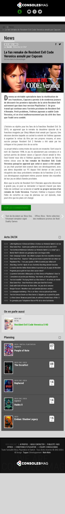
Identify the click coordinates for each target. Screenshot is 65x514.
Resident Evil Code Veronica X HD (31, 324)
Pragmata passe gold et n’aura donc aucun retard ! (24, 271)
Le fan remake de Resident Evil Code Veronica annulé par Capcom (33, 29)
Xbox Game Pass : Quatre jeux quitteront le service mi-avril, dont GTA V (30, 247)
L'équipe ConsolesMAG (48, 447)
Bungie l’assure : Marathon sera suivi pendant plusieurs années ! (28, 289)
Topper (25, 452)
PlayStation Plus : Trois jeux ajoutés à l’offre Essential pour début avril (30, 262)
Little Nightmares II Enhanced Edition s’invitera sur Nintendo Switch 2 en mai (32, 244)
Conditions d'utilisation (26, 447)
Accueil (32, 19)
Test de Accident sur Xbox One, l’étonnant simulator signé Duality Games (18, 219)
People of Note (21, 350)
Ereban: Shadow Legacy (26, 419)
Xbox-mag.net (32, 5)
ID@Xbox (17, 347)
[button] (20, 12)
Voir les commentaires (16, 207)
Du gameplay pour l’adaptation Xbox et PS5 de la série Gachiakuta (29, 301)
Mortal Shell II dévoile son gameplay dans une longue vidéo (27, 253)
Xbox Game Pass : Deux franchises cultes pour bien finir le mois (28, 283)
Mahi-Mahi (47, 452)
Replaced (19, 383)
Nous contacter (37, 444)
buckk (9, 47)
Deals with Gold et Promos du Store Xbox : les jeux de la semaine (28, 286)
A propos (24, 444)
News (11, 27)
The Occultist (21, 365)
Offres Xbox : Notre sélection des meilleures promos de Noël (46, 217)
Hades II (18, 404)
